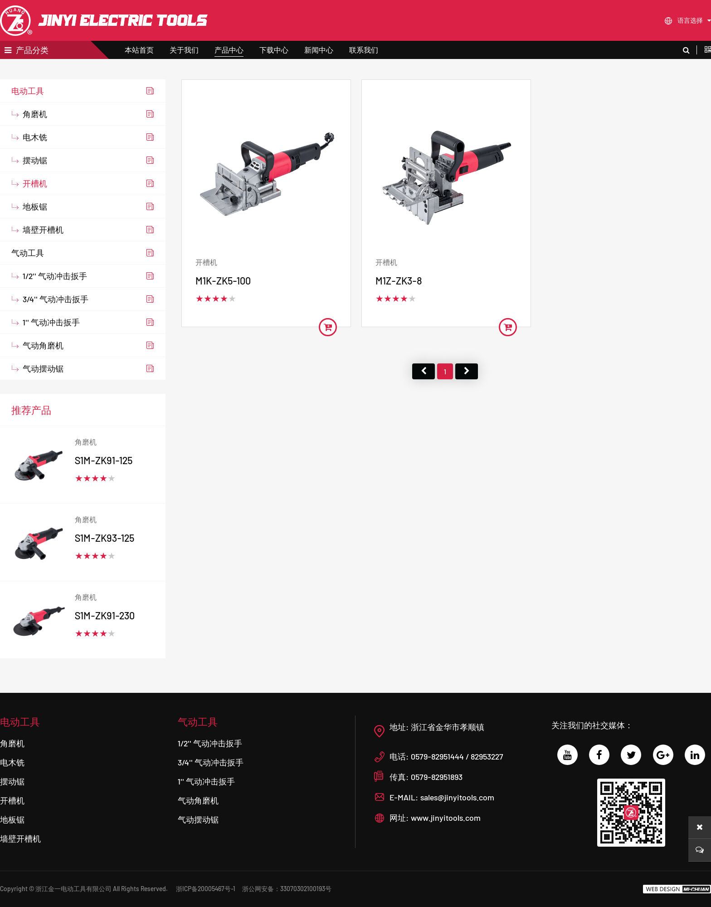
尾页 (466, 389)
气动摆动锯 (43, 387)
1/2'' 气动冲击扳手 (55, 294)
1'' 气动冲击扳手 (51, 341)
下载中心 (273, 49)
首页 (423, 389)
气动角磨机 (43, 364)
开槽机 (35, 202)
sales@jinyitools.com (457, 797)
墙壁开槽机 (43, 248)
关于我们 (184, 49)
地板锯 (35, 225)
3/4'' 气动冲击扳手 (55, 318)
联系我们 (363, 49)
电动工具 (27, 109)
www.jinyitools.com (446, 818)
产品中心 (228, 49)
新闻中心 (318, 49)
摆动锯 (35, 179)
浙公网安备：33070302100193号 (286, 888)
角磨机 (35, 132)
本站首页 (139, 49)
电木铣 (35, 156)
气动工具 (27, 271)
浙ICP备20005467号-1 (205, 888)
